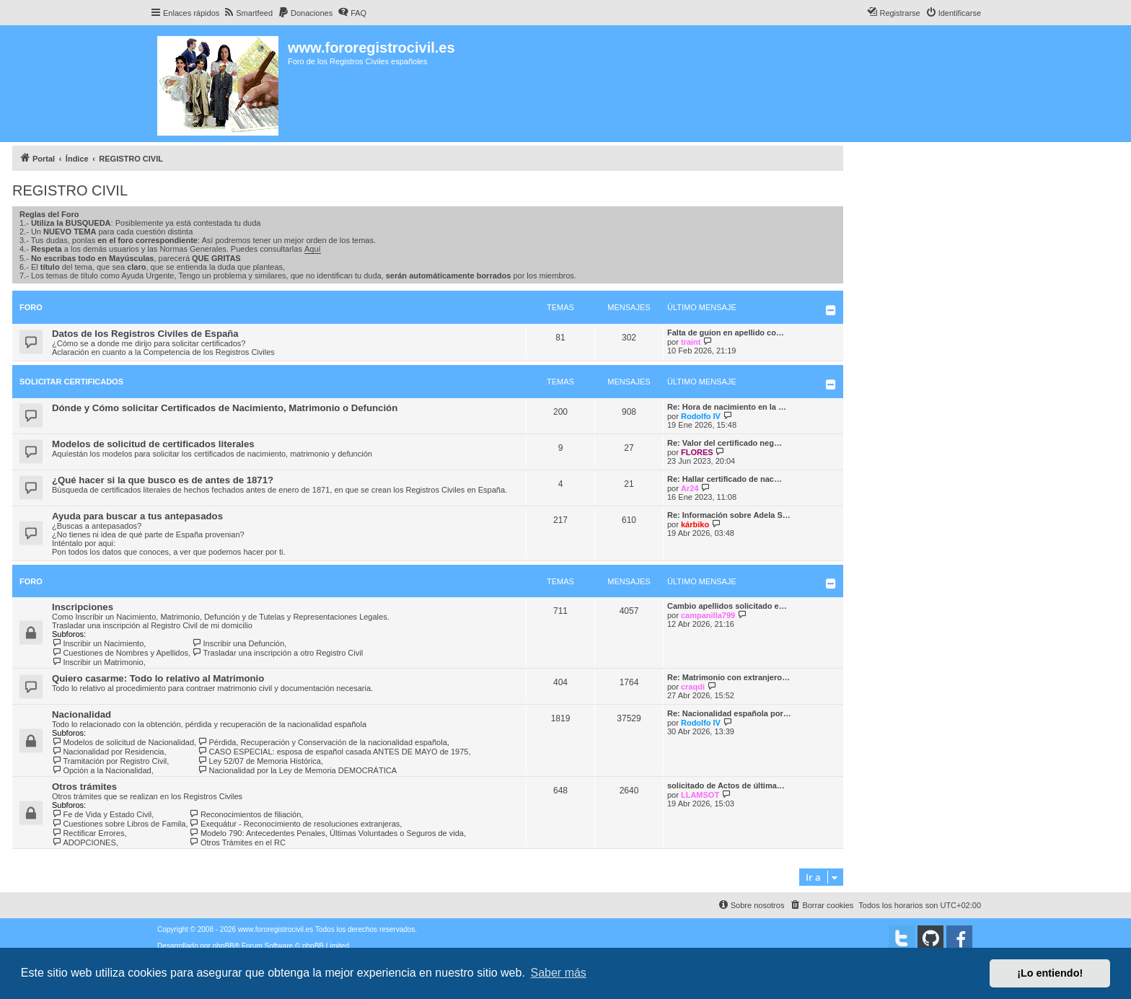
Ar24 (689, 488)
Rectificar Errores (88, 833)
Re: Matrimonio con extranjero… (728, 677)
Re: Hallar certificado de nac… (724, 479)
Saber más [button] (558, 973)
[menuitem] (248, 13)
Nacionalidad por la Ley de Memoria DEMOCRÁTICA (297, 770)
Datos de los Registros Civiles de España (145, 333)
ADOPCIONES (84, 842)
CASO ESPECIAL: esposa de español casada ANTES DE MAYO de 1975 (333, 751)
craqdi (693, 686)
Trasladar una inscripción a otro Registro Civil (277, 652)
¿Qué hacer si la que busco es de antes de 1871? (162, 480)
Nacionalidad (81, 714)
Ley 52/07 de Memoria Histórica (259, 761)
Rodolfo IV (701, 416)
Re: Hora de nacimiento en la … (726, 406)
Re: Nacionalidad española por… (729, 713)
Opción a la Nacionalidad (101, 770)
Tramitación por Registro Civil (109, 761)
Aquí (312, 249)
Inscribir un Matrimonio (98, 662)
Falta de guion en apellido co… (725, 332)
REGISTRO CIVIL (70, 190)
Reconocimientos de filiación (245, 814)
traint (691, 342)
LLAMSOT (700, 795)
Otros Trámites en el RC (237, 842)
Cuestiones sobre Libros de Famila (118, 823)
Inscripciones (82, 607)
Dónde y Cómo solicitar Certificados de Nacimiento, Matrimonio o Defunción (224, 407)
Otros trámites (84, 786)
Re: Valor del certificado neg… (724, 443)
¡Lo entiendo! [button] (1050, 973)
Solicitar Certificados (71, 381)
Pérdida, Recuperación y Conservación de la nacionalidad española (322, 742)
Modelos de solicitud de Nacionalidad (123, 742)
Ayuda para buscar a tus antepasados (137, 516)
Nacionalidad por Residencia (108, 751)
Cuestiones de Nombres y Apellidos (120, 652)
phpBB (223, 946)
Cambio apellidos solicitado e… (727, 606)
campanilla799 (708, 615)
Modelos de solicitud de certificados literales (153, 444)
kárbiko (695, 524)
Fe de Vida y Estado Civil (101, 814)
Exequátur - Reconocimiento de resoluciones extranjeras (294, 823)
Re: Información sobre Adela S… (729, 515)
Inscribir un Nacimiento (98, 643)
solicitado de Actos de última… (726, 785)
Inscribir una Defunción (238, 643)
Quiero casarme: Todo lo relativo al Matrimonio (158, 678)
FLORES (697, 452)
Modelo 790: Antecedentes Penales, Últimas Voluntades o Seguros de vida (326, 833)
